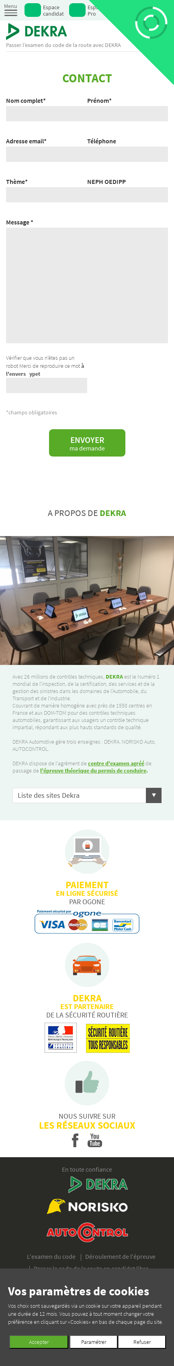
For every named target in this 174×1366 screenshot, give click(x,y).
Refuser (142, 1342)
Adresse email (26, 141)
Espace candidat (53, 10)
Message (19, 222)
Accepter (39, 1342)
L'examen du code (51, 1256)
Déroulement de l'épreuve (120, 1256)
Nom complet (26, 100)
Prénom (99, 100)
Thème (17, 181)
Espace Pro (96, 10)
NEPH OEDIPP (106, 181)
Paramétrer (93, 1342)
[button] (87, 795)
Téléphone (101, 141)
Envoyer (87, 443)
